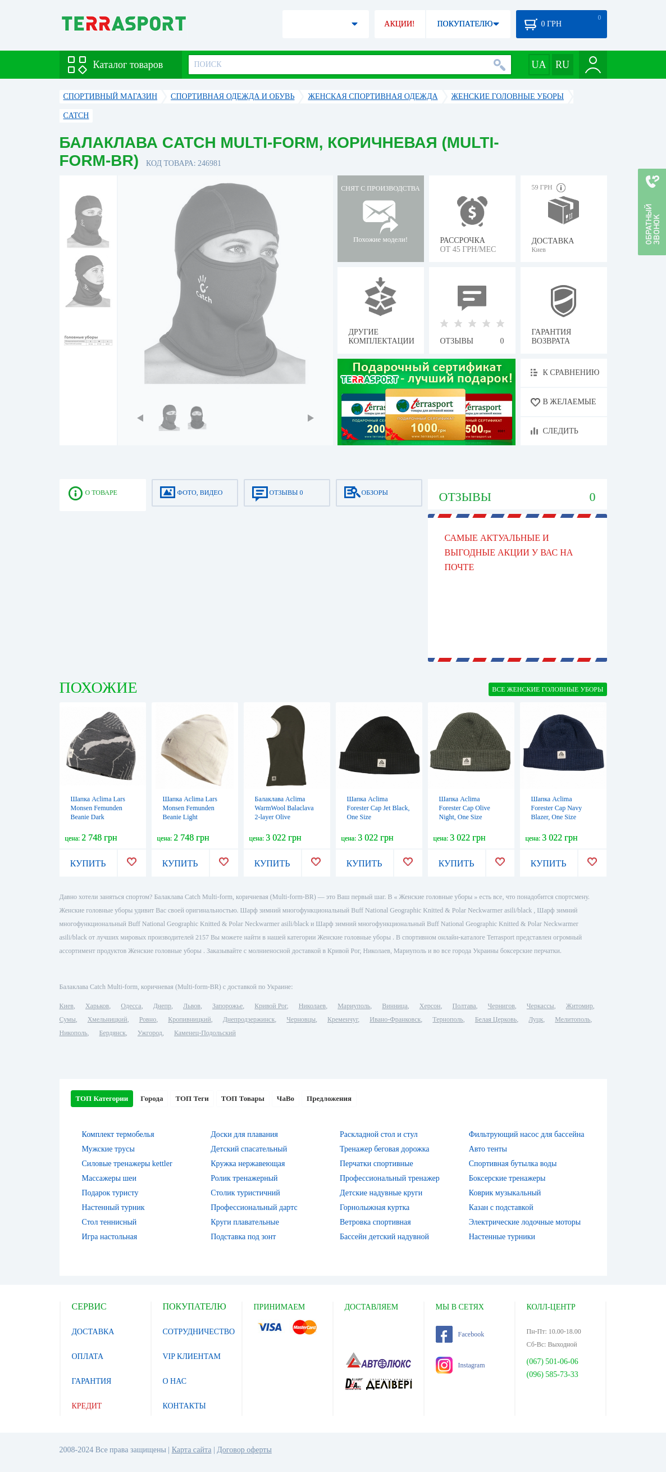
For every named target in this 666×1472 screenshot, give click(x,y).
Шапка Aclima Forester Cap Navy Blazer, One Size (556, 808)
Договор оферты (244, 1450)
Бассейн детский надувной (384, 1236)
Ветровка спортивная (375, 1222)
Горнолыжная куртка (374, 1207)
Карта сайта (192, 1450)
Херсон (430, 1006)
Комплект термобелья (118, 1134)
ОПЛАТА (88, 1356)
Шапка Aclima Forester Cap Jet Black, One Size (378, 808)
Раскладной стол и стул (379, 1134)
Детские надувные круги (381, 1193)
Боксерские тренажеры (507, 1178)
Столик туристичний (245, 1193)
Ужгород (150, 1033)
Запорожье (227, 1006)
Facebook (460, 1334)
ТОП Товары (242, 1098)
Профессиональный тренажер (390, 1178)
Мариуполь (353, 1006)
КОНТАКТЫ (184, 1406)
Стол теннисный (109, 1222)
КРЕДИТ (87, 1406)
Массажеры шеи (109, 1178)
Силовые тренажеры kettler (127, 1163)
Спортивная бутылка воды (513, 1163)
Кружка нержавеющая (248, 1163)
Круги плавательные (245, 1222)
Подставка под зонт (243, 1236)
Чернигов (501, 1006)
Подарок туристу (110, 1193)
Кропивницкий (189, 1019)
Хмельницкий (107, 1019)
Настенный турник (113, 1207)
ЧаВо (285, 1098)
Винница (394, 1006)
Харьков (97, 1006)
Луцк (535, 1019)
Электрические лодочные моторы (525, 1222)
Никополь (74, 1033)
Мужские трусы (108, 1149)
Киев (67, 1006)
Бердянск (112, 1033)
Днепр (162, 1006)
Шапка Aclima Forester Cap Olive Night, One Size (464, 808)
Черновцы (301, 1019)
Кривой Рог (270, 1006)
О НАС (174, 1381)
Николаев (312, 1006)
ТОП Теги (191, 1098)
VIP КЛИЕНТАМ (192, 1356)
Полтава (464, 1006)
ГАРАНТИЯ (92, 1381)
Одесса (131, 1006)
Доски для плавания (244, 1134)
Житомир (579, 1006)
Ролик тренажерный (244, 1178)
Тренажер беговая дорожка (385, 1149)
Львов (191, 1006)
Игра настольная (110, 1236)
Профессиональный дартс (254, 1207)
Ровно (147, 1019)
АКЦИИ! (399, 24)
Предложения (329, 1098)
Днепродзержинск (249, 1019)
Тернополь (447, 1019)
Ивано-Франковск (395, 1019)
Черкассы (540, 1006)
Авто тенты (488, 1149)
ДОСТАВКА (93, 1331)
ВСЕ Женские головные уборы (547, 689)
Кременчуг (342, 1019)
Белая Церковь (496, 1019)
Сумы (68, 1019)
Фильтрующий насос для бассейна (527, 1134)
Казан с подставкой (501, 1207)
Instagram (460, 1365)
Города (151, 1098)
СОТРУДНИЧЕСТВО (199, 1331)
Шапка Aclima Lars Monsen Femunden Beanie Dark (98, 808)
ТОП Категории (102, 1098)
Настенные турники (502, 1236)
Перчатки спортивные (376, 1163)
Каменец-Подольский (205, 1033)
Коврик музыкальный (505, 1193)
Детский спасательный (249, 1149)
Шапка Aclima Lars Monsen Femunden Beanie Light (190, 808)
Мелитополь (572, 1019)
